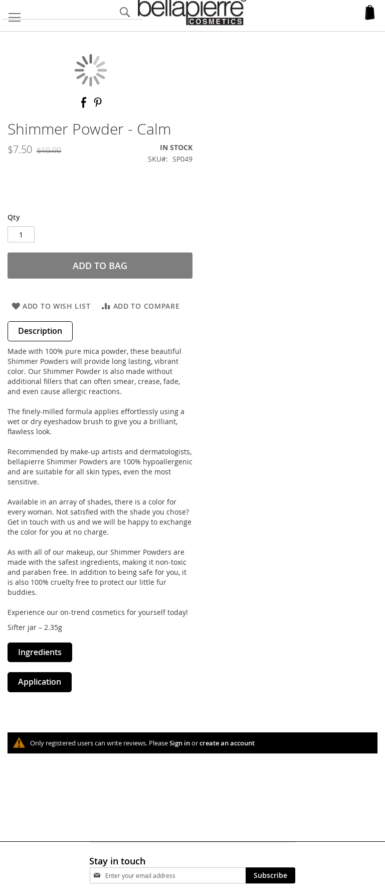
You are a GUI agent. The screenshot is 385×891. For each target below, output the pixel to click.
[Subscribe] (270, 875)
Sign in (179, 742)
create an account (227, 742)
